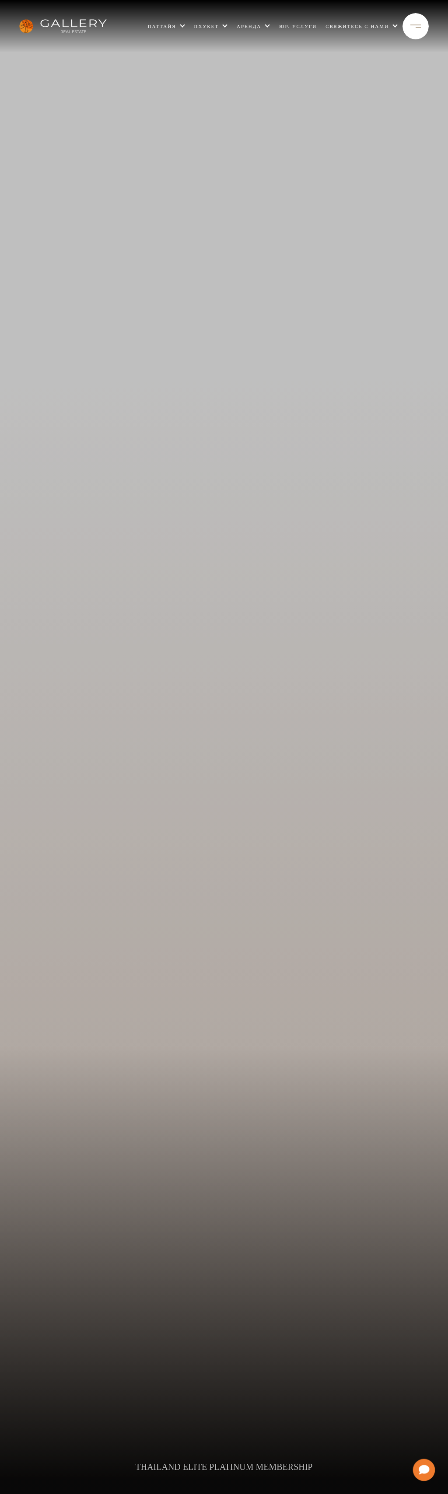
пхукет (206, 26)
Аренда (249, 26)
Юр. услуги (298, 26)
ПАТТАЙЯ (162, 26)
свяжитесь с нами (357, 26)
